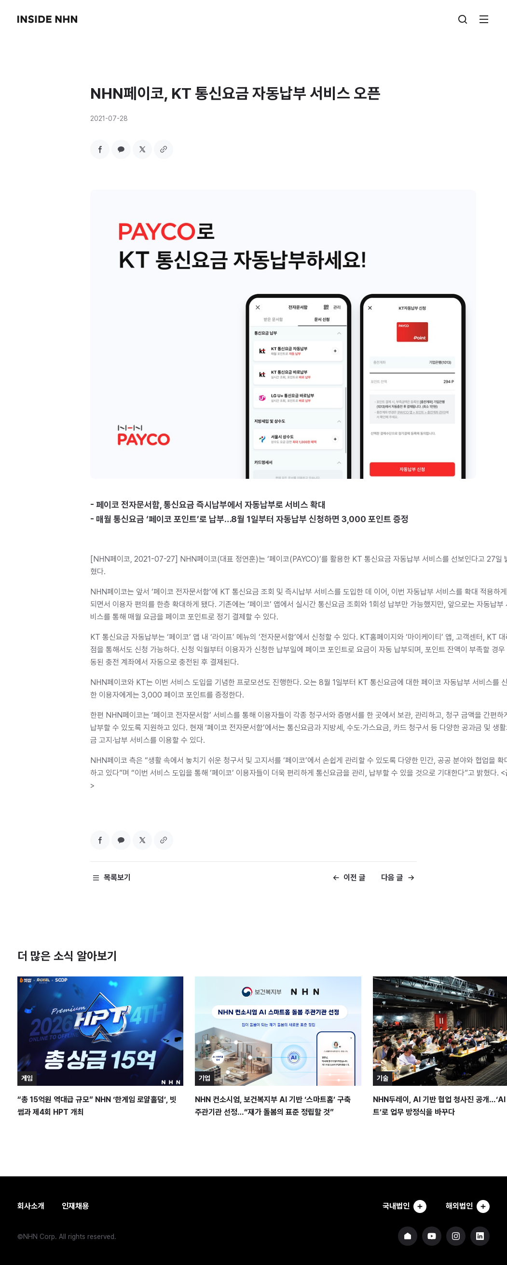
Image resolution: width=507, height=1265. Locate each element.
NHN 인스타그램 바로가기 (456, 1236)
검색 (462, 19)
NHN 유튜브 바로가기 (431, 1236)
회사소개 (30, 1206)
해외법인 (467, 1206)
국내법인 (404, 1206)
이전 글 (354, 877)
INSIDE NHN (47, 19)
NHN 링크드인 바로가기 (480, 1236)
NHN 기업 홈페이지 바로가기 (407, 1236)
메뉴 (484, 19)
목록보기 (117, 877)
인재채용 (75, 1206)
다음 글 (392, 877)
